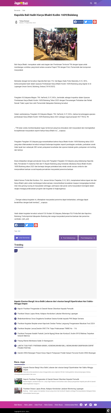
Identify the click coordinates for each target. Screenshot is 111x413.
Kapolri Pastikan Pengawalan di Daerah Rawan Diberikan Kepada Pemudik (45, 309)
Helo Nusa (59, 405)
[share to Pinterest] (95, 22)
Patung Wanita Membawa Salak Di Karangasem (35, 341)
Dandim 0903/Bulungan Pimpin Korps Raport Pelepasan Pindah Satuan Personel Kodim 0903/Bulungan (57, 353)
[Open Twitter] (86, 404)
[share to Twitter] (88, 22)
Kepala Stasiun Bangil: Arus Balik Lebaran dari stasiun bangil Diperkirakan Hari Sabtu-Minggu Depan (53, 302)
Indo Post (38, 405)
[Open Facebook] (81, 404)
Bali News (18, 405)
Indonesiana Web (71, 405)
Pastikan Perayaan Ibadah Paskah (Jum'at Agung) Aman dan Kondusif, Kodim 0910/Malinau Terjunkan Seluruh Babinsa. (56, 334)
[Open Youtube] (95, 404)
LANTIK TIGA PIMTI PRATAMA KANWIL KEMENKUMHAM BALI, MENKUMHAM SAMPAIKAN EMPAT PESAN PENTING (56, 347)
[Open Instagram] (90, 404)
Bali (19, 231)
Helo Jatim (28, 405)
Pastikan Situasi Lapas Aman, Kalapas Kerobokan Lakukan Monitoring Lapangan (48, 314)
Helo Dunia (48, 405)
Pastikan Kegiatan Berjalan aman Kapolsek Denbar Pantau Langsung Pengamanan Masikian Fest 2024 (56, 323)
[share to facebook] (78, 22)
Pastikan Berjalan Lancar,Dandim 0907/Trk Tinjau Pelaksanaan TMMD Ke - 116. (47, 328)
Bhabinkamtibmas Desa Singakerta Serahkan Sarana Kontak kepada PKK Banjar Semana (51, 319)
